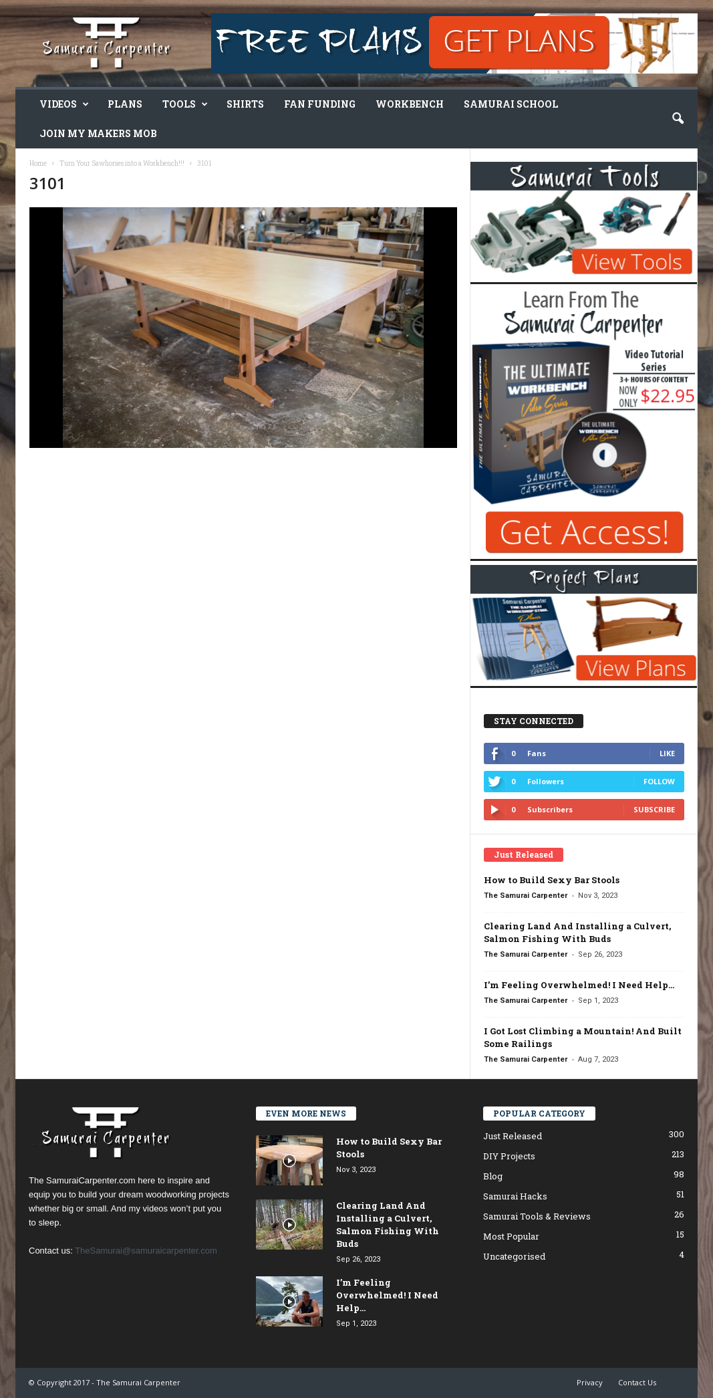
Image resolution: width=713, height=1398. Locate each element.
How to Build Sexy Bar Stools (551, 880)
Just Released (512, 1136)
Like (667, 753)
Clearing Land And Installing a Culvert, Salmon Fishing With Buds (577, 932)
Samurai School (511, 104)
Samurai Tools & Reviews (537, 1216)
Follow (659, 781)
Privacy (590, 1382)
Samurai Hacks (515, 1196)
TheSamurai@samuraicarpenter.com (146, 1251)
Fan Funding (319, 104)
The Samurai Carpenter (525, 895)
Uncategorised (514, 1256)
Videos (64, 104)
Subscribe (654, 809)
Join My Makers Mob (98, 133)
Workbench (410, 104)
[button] (677, 119)
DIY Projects (509, 1156)
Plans (125, 104)
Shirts (245, 104)
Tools (185, 104)
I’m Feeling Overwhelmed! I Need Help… (579, 985)
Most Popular (511, 1236)
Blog (493, 1176)
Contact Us (637, 1382)
